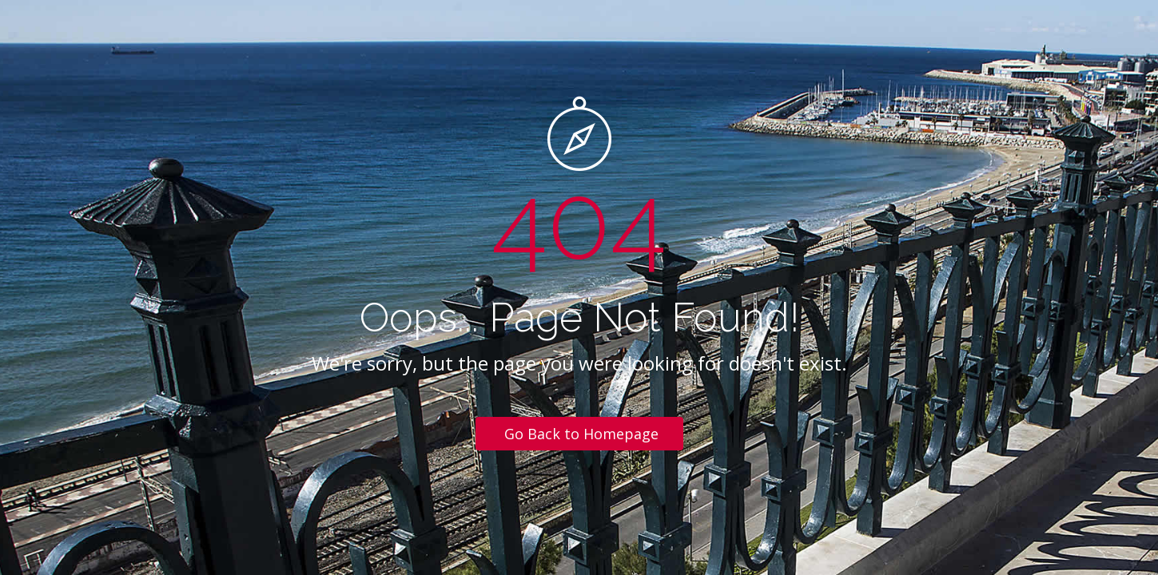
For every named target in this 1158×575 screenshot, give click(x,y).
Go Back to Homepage (581, 433)
